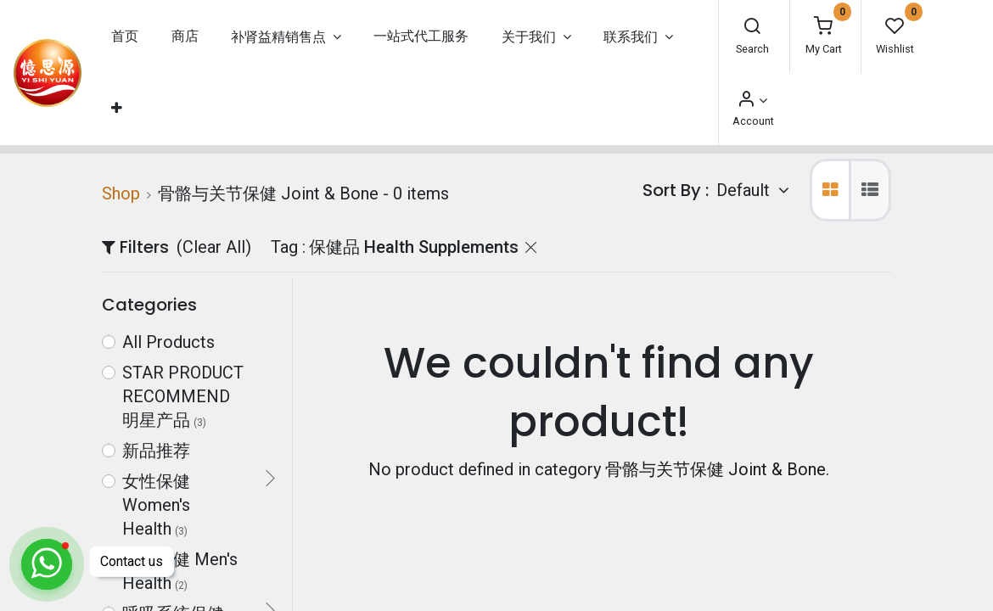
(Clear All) (214, 247)
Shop (121, 193)
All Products (168, 342)
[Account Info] (752, 100)
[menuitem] (124, 37)
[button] (116, 108)
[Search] (752, 28)
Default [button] (745, 190)
